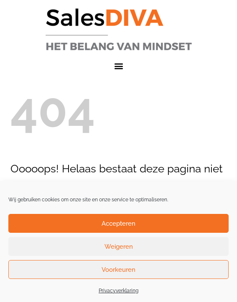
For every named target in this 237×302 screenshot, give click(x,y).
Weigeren (118, 246)
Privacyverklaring (118, 291)
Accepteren (118, 223)
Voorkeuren (118, 269)
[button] (118, 66)
